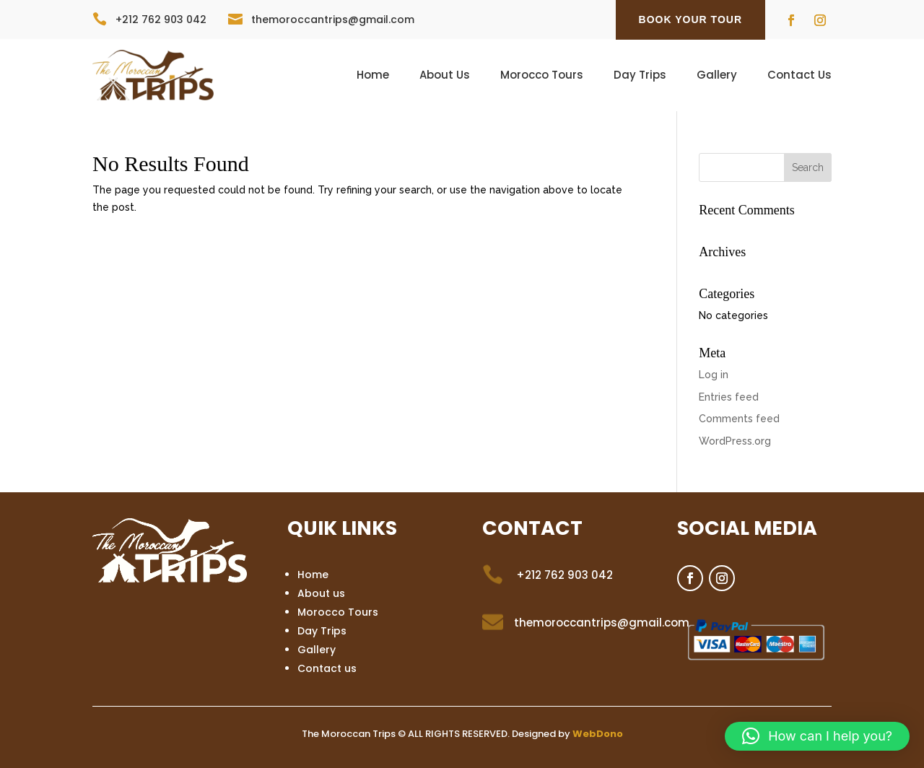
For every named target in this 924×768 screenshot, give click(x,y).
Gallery (717, 76)
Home (373, 76)
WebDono (597, 734)
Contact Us (799, 76)
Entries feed (729, 397)
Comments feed (739, 418)
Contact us (327, 668)
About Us (444, 76)
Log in (713, 374)
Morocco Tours (541, 76)
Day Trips (640, 76)
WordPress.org (735, 441)
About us (321, 593)
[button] (817, 736)
